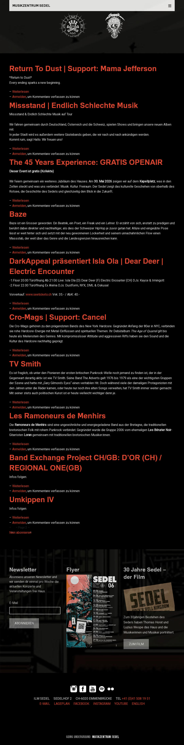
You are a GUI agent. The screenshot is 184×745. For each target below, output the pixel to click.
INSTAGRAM (101, 703)
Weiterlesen (20, 91)
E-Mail (13, 603)
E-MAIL (45, 703)
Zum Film (136, 644)
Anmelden (19, 96)
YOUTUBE (121, 703)
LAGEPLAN (62, 703)
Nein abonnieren (20, 532)
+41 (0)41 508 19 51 (136, 698)
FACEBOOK (81, 703)
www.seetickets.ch (39, 294)
